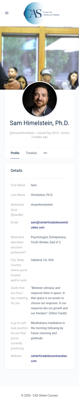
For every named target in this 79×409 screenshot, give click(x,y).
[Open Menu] (6, 13)
